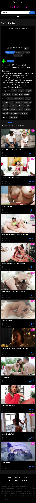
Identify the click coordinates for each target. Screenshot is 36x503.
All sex (9, 99)
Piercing (5, 109)
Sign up (15, 2)
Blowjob (21, 91)
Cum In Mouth (18, 99)
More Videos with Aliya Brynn (13, 125)
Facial (12, 102)
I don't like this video (11, 48)
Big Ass (14, 94)
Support (25, 480)
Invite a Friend (13, 480)
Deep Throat (6, 94)
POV (20, 94)
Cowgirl (26, 94)
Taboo (21, 109)
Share (28, 52)
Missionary (27, 102)
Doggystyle (28, 91)
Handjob (5, 102)
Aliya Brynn (13, 117)
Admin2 (10, 61)
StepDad (5, 113)
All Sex (14, 91)
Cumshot (27, 109)
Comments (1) (18, 55)
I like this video (8, 48)
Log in (21, 2)
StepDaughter (14, 113)
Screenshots (20, 52)
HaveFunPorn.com (13, 500)
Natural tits (23, 113)
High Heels (13, 109)
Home (9, 477)
